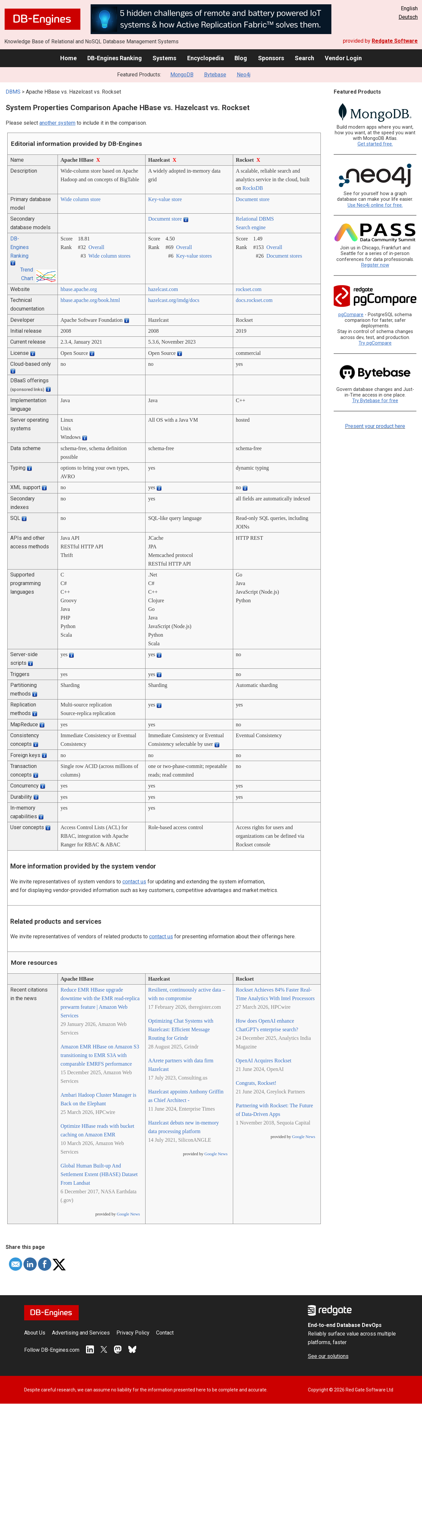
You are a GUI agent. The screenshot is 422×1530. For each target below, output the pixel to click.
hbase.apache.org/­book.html (90, 300)
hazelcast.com (163, 289)
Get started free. (375, 144)
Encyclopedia (205, 58)
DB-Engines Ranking (114, 58)
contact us (134, 881)
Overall (96, 247)
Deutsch (408, 17)
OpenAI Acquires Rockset (263, 1060)
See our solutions (328, 1356)
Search (304, 58)
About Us (34, 1333)
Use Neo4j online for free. (375, 205)
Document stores (284, 256)
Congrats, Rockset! (256, 1083)
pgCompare (350, 315)
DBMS (13, 92)
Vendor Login (343, 58)
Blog (240, 58)
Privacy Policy (132, 1333)
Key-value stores (194, 256)
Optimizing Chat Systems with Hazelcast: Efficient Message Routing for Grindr (180, 1029)
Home (68, 58)
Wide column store (81, 199)
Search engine (251, 227)
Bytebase (215, 74)
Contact (165, 1333)
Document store (253, 199)
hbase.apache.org (79, 289)
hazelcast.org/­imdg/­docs (173, 300)
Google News (128, 1214)
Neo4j (243, 74)
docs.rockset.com (254, 300)
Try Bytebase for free (375, 401)
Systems (164, 58)
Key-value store (165, 199)
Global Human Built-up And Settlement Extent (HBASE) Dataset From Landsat (99, 1174)
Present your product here (375, 426)
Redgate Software (395, 41)
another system (57, 123)
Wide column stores (109, 256)
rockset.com (249, 289)
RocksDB (252, 188)
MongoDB (181, 74)
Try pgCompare (375, 343)
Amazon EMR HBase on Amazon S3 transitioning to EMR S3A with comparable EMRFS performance (100, 1055)
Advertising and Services (81, 1333)
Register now (375, 265)
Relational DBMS (255, 219)
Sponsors (271, 58)
